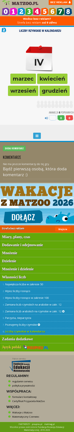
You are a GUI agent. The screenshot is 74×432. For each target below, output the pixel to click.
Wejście (62, 229)
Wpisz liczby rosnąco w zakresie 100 (27, 298)
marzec (23, 78)
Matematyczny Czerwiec (25, 416)
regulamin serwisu (22, 381)
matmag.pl (49, 424)
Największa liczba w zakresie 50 (24, 284)
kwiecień (52, 78)
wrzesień (23, 91)
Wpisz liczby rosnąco (17, 291)
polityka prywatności (23, 385)
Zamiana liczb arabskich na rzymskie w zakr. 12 (35, 311)
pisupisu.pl (37, 424)
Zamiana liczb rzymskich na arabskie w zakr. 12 (33, 304)
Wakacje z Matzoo (22, 412)
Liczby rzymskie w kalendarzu (25, 331)
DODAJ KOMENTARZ (14, 148)
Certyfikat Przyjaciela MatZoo (28, 401)
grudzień (54, 91)
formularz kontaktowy (24, 397)
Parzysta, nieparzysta (18, 318)
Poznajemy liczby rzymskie (22, 324)
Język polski (25, 347)
